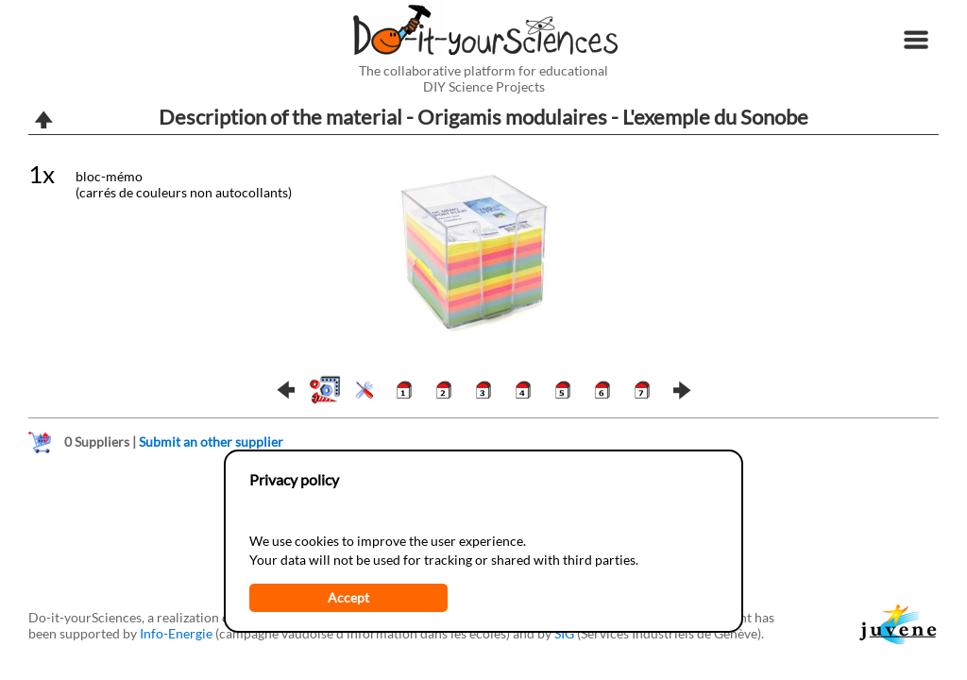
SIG (564, 633)
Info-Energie (176, 633)
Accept (348, 597)
